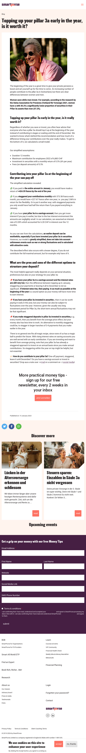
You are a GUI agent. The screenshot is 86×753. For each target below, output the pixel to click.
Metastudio (50, 658)
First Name (7, 561)
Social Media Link (9, 584)
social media (68, 362)
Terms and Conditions (68, 614)
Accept (59, 744)
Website (5, 573)
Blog (3, 14)
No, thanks (71, 744)
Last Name (49, 561)
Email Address (8, 548)
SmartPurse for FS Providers (11, 647)
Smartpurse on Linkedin (53, 716)
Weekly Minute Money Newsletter (57, 654)
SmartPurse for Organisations (12, 644)
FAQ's (3, 703)
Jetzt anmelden (43, 398)
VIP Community (51, 647)
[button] (4, 426)
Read (36, 513)
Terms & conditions (12, 608)
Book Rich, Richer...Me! (12, 670)
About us (6, 685)
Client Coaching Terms (39, 729)
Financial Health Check (54, 651)
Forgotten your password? (57, 693)
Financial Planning (54, 665)
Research (6, 677)
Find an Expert (8, 662)
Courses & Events (52, 644)
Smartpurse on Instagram (48, 716)
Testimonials (6, 699)
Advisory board (7, 692)
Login (48, 685)
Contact (49, 700)
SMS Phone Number (11, 595)
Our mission (6, 689)
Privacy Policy (51, 612)
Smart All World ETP (10, 654)
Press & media (7, 696)
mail (43, 362)
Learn (48, 640)
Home (48, 708)
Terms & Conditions (21, 729)
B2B (3, 640)
